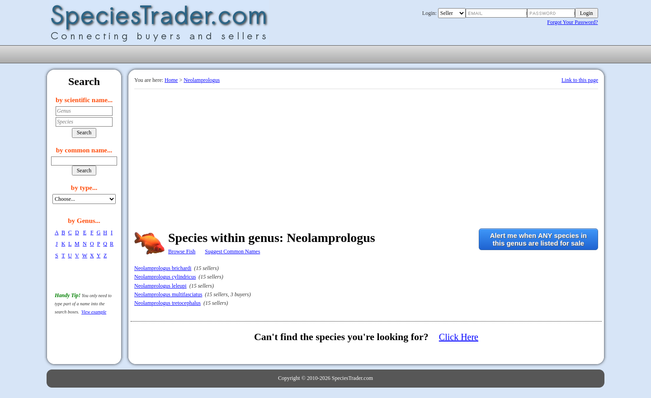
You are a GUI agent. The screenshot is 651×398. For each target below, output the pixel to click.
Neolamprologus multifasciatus (168, 294)
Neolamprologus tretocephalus (167, 303)
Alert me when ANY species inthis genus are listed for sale (538, 239)
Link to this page (579, 80)
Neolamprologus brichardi (162, 268)
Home (171, 80)
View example (93, 311)
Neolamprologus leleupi (160, 286)
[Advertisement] (366, 157)
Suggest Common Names (232, 251)
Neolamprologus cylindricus (165, 277)
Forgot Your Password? (572, 22)
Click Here (458, 337)
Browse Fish (181, 251)
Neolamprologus (202, 80)
